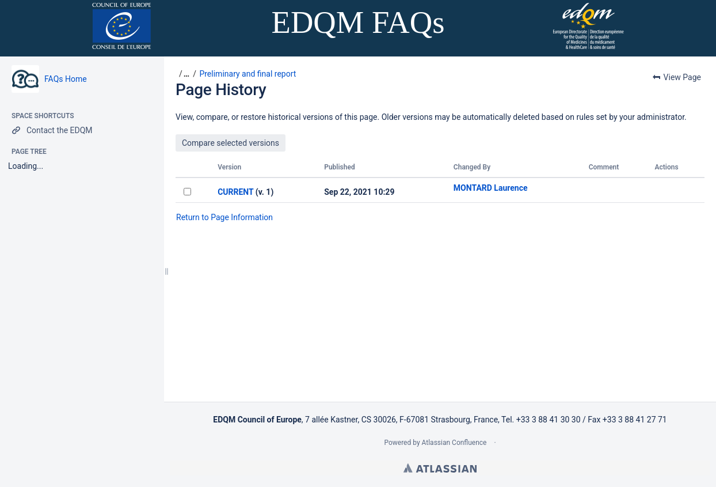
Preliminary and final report (247, 73)
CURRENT (235, 192)
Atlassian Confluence (454, 443)
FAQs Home (65, 79)
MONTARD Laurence (491, 187)
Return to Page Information (224, 217)
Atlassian (440, 467)
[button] (182, 74)
